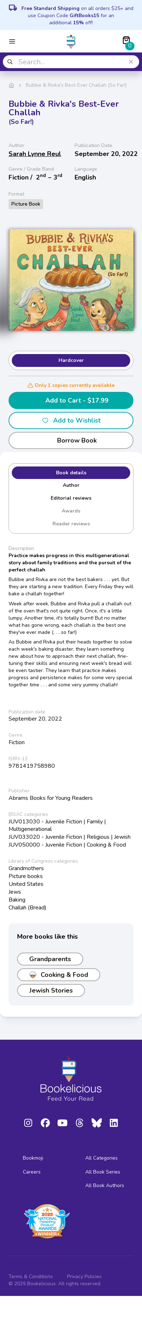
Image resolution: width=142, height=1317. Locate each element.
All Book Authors (104, 1185)
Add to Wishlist (71, 420)
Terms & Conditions (31, 1276)
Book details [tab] (71, 472)
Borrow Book (71, 440)
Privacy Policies (84, 1276)
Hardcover (71, 360)
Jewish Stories (51, 990)
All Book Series (102, 1172)
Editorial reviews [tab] (71, 498)
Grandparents (50, 959)
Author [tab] (71, 485)
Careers (32, 1172)
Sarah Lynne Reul (35, 154)
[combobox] (71, 61)
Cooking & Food (58, 974)
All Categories (101, 1158)
